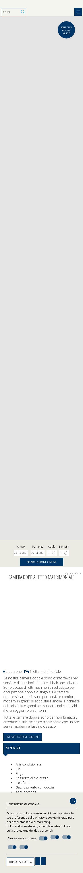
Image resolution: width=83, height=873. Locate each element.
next (77, 573)
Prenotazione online (42, 562)
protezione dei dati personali (33, 831)
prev (69, 573)
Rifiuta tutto (20, 862)
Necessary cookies (28, 838)
